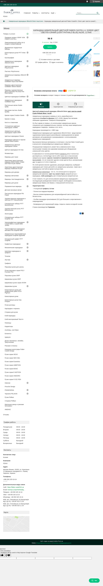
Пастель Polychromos (12, 71)
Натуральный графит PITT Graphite (14, 239)
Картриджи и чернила (12, 308)
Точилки (7, 256)
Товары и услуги (9, 34)
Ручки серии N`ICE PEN (13, 379)
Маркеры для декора (12, 172)
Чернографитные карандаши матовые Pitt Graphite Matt (15, 229)
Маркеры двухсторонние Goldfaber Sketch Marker (13, 85)
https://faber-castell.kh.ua (15, 487)
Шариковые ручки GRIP (13, 279)
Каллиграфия (9, 58)
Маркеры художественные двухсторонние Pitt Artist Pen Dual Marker (14, 91)
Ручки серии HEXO (11, 354)
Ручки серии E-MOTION (13, 372)
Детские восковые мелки (13, 190)
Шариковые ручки (11, 286)
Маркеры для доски (11, 183)
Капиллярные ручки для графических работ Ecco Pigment (13, 291)
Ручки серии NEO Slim (12, 358)
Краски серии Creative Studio (14, 115)
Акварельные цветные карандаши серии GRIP (13, 131)
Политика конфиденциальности (62, 543)
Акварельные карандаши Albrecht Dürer (13, 62)
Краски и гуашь (10, 119)
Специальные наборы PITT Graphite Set (14, 218)
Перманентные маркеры (13, 186)
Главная (27, 13)
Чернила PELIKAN (11, 394)
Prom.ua (60, 541)
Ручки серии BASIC (11, 369)
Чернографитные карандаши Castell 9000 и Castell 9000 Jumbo (15, 224)
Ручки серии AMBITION (13, 365)
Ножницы (8, 323)
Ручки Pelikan (9, 397)
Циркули (8, 337)
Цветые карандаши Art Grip (14, 150)
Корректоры (9, 326)
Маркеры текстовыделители (14, 179)
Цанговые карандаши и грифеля (13, 251)
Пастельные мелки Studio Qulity (13, 106)
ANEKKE (8, 409)
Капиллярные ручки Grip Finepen (13, 300)
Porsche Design (10, 386)
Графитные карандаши (12, 244)
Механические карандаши (14, 247)
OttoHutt (7, 383)
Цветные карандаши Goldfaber (15, 96)
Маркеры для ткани (11, 157)
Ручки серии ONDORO (12, 376)
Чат (94, 580)
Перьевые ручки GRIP (12, 275)
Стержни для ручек (11, 312)
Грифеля (8, 263)
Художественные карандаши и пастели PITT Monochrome (15, 199)
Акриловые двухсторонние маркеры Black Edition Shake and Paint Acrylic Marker (14, 162)
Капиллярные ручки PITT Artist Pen (15, 53)
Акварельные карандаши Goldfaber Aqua (13, 101)
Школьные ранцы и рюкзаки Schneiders (14, 405)
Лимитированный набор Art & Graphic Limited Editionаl (15, 43)
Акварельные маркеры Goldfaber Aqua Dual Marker (14, 80)
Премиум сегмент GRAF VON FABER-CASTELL (15, 38)
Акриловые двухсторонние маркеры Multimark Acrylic (14, 167)
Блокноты (8, 333)
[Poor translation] (7, 555)
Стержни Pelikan (10, 401)
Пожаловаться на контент (44, 543)
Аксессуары (9, 214)
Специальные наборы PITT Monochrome (14, 204)
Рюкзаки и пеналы (11, 346)
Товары (35, 13)
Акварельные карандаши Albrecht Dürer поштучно (26, 21)
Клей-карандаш (10, 316)
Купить (50, 47)
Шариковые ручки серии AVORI (15, 283)
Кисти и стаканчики (11, 122)
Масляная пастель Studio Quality (13, 111)
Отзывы (6, 414)
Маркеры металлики (12, 176)
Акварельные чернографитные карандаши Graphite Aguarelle (15, 234)
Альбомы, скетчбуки (11, 330)
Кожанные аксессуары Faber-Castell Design (15, 350)
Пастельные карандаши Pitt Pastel (14, 194)
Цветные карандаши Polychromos (12, 67)
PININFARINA (9, 390)
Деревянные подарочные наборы (13, 48)
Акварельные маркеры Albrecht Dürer (15, 75)
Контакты (45, 13)
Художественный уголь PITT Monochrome (14, 209)
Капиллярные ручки (11, 296)
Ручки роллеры (10, 305)
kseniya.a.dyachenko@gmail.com (17, 490)
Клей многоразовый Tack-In (14, 319)
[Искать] (97, 13)
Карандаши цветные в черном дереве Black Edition (15, 140)
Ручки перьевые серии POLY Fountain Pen (14, 271)
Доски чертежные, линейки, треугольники (14, 341)
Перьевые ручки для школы (14, 267)
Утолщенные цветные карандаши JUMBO (12, 126)
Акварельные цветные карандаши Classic (12, 145)
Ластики (7, 260)
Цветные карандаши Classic (14, 136)
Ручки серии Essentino (12, 361)
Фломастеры (9, 153)
